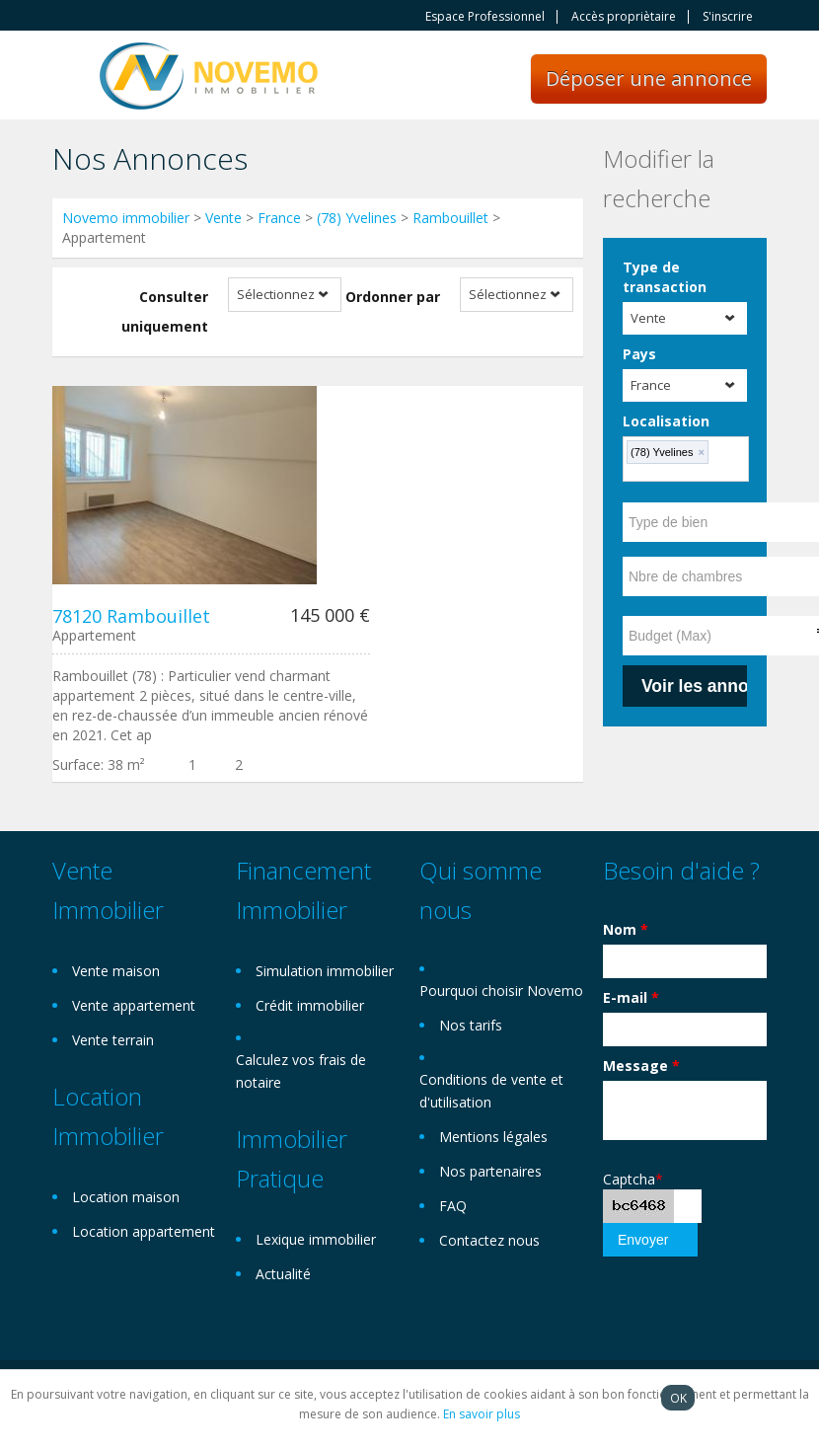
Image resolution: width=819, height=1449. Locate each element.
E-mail (631, 997)
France (279, 217)
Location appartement (143, 1231)
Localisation (666, 421)
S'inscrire (728, 17)
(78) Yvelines (357, 217)
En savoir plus (481, 1414)
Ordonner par (392, 296)
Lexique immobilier (316, 1239)
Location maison (126, 1196)
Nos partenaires (490, 1171)
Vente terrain (113, 1039)
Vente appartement (133, 1005)
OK (678, 1398)
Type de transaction (665, 277)
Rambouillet (450, 217)
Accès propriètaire (623, 17)
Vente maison (116, 970)
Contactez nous (489, 1240)
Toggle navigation (69, 77)
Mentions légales (493, 1136)
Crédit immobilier (310, 1005)
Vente (223, 217)
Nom (625, 929)
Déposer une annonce (649, 78)
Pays (639, 353)
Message (641, 1065)
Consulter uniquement (164, 311)
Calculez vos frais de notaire (301, 1071)
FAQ (453, 1205)
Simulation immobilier (325, 970)
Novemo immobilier (125, 217)
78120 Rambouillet (131, 616)
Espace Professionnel (485, 17)
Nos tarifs (470, 1025)
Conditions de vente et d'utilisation (491, 1090)
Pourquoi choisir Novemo (501, 990)
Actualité (283, 1273)
